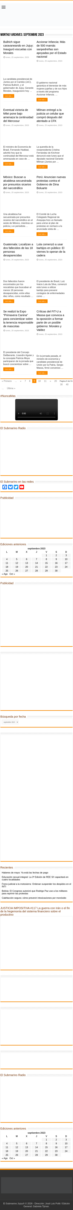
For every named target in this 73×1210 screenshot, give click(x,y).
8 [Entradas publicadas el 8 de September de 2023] (46, 559)
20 (55, 381)
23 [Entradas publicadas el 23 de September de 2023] (56, 567)
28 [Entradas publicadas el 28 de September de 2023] (36, 571)
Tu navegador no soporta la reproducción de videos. (36, 409)
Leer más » (8, 96)
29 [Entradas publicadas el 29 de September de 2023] (46, 571)
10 (39, 381)
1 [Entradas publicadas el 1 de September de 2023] (46, 555)
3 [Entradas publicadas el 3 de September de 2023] (66, 555)
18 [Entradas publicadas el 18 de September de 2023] (7, 567)
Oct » (12, 574)
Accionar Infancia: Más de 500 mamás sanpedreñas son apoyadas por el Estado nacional (51, 49)
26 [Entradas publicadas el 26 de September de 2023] (16, 571)
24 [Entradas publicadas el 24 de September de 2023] (66, 567)
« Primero (7, 381)
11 (45, 381)
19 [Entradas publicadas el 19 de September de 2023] (16, 567)
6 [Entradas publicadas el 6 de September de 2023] (26, 559)
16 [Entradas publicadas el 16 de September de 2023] (56, 563)
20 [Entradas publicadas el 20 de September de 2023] (26, 567)
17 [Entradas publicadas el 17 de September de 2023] (66, 563)
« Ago (5, 574)
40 (67, 384)
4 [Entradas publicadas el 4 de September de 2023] (7, 559)
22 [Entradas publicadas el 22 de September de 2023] (46, 567)
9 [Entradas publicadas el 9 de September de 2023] (56, 559)
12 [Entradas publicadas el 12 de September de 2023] (16, 563)
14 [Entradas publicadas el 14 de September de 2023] (36, 563)
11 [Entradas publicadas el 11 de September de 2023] (7, 563)
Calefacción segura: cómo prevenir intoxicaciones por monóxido (34, 898)
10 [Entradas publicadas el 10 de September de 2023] (66, 559)
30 (61, 384)
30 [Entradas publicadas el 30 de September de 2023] (56, 571)
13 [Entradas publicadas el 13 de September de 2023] (26, 563)
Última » (11, 388)
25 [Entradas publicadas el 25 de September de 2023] (7, 571)
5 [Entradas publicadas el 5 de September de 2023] (16, 559)
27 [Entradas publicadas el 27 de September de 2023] (26, 571)
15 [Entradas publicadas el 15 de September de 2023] (46, 563)
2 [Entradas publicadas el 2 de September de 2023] (56, 555)
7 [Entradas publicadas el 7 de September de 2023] (36, 559)
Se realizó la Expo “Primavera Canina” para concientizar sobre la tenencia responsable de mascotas (18, 319)
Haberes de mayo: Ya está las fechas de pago (25, 872)
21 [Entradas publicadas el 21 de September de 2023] (36, 567)
